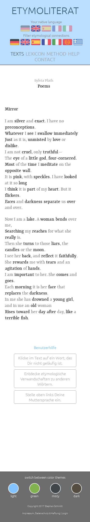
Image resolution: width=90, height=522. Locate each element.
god (42, 158)
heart (53, 189)
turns (28, 243)
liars (55, 243)
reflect (47, 256)
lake (31, 219)
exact (40, 121)
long (23, 183)
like (69, 312)
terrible (12, 318)
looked (70, 177)
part (31, 189)
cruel (26, 152)
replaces (13, 293)
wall (26, 170)
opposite (13, 170)
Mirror (11, 109)
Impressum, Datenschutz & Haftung (41, 513)
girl (69, 299)
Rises (10, 312)
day (42, 312)
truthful (50, 152)
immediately (66, 133)
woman (47, 219)
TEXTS (17, 54)
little (33, 158)
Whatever (14, 133)
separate (52, 201)
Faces (10, 201)
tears (51, 262)
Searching (14, 231)
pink (17, 177)
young (59, 299)
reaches (39, 231)
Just (8, 139)
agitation (13, 268)
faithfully (67, 256)
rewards (20, 262)
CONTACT (45, 59)
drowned (40, 299)
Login (65, 513)
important (24, 274)
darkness (33, 201)
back (26, 256)
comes (62, 274)
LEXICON (35, 54)
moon (38, 250)
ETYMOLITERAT (45, 10)
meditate (49, 164)
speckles (42, 177)
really (10, 237)
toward (23, 312)
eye (16, 158)
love (56, 139)
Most (10, 164)
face (52, 287)
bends (61, 219)
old (33, 305)
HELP (73, 54)
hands (34, 268)
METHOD (56, 54)
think (12, 189)
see (30, 133)
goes (9, 281)
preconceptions (19, 127)
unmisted (37, 139)
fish (24, 318)
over (71, 201)
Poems (44, 86)
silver (19, 121)
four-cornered (62, 158)
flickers (12, 195)
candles (12, 250)
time (32, 164)
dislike (11, 146)
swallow (44, 133)
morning (23, 287)
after (51, 312)
